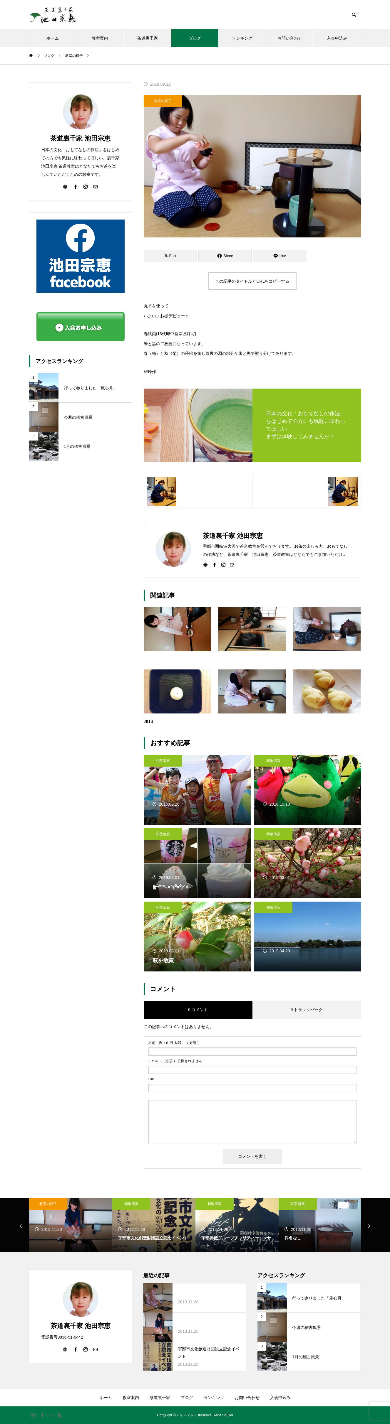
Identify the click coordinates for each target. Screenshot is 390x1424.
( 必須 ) (173, 1043)
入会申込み (337, 38)
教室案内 (100, 38)
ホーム (52, 38)
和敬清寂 (163, 761)
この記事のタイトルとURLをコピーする (252, 281)
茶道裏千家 (147, 38)
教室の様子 (163, 101)
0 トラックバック (307, 1010)
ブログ (195, 38)
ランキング (242, 38)
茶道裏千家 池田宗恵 (80, 138)
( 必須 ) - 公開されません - (176, 1061)
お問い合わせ (289, 38)
